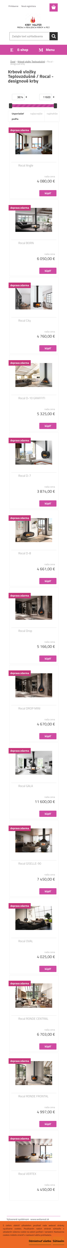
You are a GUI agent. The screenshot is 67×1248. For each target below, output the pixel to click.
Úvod (12, 61)
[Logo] (33, 21)
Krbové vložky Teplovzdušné (31, 61)
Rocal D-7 (24, 475)
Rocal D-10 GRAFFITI (31, 398)
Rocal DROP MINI (29, 708)
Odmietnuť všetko (40, 1241)
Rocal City (24, 320)
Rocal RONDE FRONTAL (33, 1096)
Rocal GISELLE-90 (29, 863)
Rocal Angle (25, 165)
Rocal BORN (26, 243)
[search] (53, 36)
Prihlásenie (13, 6)
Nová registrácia (28, 6)
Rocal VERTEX (27, 1174)
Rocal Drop (25, 631)
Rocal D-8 (24, 553)
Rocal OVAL (25, 941)
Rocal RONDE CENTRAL (33, 1018)
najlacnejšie (36, 113)
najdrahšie (52, 113)
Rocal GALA (25, 786)
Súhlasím (58, 1241)
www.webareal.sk (39, 1219)
